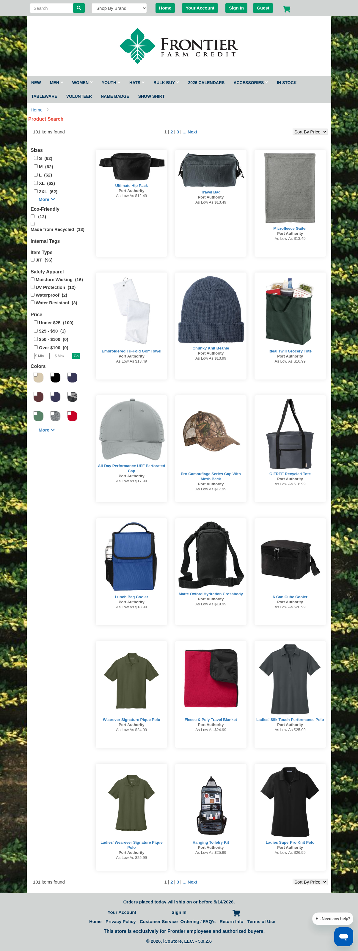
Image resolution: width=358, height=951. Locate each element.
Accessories (250, 82)
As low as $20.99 (290, 607)
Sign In (236, 7)
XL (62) (47, 183)
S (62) (45, 158)
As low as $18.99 (290, 484)
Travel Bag (211, 192)
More (47, 199)
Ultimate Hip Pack (131, 185)
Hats (137, 82)
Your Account (200, 7)
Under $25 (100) (56, 322)
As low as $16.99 (290, 361)
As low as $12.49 (131, 195)
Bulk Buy (166, 82)
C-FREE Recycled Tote (290, 474)
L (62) (45, 174)
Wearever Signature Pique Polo (131, 719)
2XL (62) (48, 191)
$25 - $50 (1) (52, 330)
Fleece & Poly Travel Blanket (211, 719)
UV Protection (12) (56, 287)
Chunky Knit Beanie (211, 348)
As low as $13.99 (210, 358)
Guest (263, 7)
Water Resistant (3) (56, 302)
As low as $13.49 (210, 202)
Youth (111, 82)
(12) (41, 216)
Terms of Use (261, 921)
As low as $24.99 (131, 730)
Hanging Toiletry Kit (211, 842)
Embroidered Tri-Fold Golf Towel (131, 351)
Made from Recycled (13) (57, 229)
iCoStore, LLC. (178, 941)
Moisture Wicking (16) (59, 279)
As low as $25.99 (290, 730)
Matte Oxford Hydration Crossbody (211, 594)
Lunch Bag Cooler (131, 597)
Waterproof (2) (51, 294)
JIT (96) (44, 259)
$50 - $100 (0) (53, 339)
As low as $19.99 (210, 604)
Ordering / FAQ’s (198, 921)
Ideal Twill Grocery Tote (290, 351)
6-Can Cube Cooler (290, 597)
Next (192, 131)
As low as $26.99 (290, 852)
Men (56, 82)
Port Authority (132, 190)
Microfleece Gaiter (290, 228)
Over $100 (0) (53, 347)
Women (82, 82)
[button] (76, 356)
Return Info (231, 921)
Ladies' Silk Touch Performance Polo (290, 719)
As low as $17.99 (131, 481)
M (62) (46, 166)
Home (165, 7)
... (184, 131)
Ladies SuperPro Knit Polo (290, 842)
